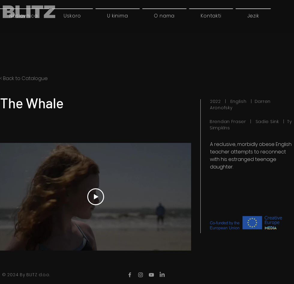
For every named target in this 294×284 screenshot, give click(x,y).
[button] (253, 15)
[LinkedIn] (162, 275)
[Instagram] (140, 275)
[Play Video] (95, 196)
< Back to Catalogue (24, 78)
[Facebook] (130, 275)
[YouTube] (151, 275)
